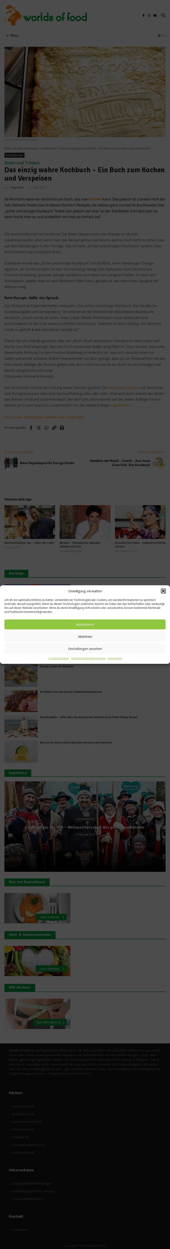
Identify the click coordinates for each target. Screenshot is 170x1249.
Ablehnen (85, 636)
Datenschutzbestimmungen (88, 658)
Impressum (115, 658)
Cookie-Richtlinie (58, 658)
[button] (163, 591)
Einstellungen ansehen (85, 648)
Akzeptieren (85, 624)
